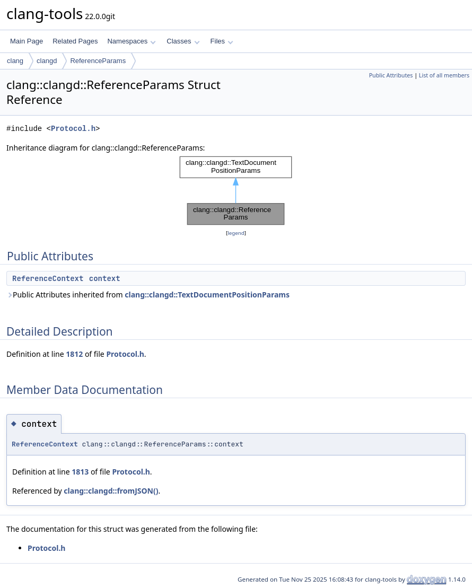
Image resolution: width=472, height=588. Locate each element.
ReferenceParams (98, 61)
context (104, 278)
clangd (47, 61)
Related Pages (75, 41)
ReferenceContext (47, 278)
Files (222, 41)
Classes (183, 41)
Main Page (26, 41)
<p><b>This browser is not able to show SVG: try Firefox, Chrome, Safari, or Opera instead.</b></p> (236, 190)
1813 (80, 472)
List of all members (444, 75)
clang (15, 61)
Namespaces (131, 41)
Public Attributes (391, 75)
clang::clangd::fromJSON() (111, 491)
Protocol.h (73, 129)
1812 (74, 354)
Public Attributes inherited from (148, 294)
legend (236, 233)
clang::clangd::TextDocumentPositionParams (207, 294)
